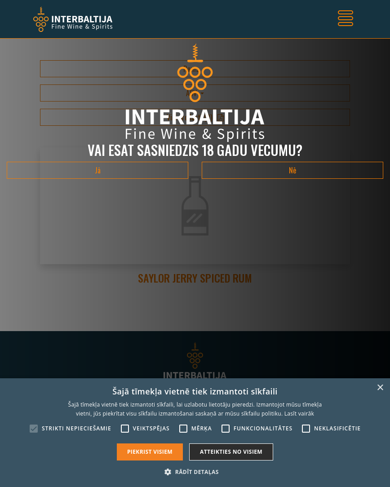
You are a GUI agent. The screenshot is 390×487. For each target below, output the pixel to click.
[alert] (195, 432)
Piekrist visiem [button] (150, 452)
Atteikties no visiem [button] (231, 452)
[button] (194, 471)
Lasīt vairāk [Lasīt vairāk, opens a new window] (299, 413)
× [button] (380, 388)
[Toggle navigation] (345, 19)
